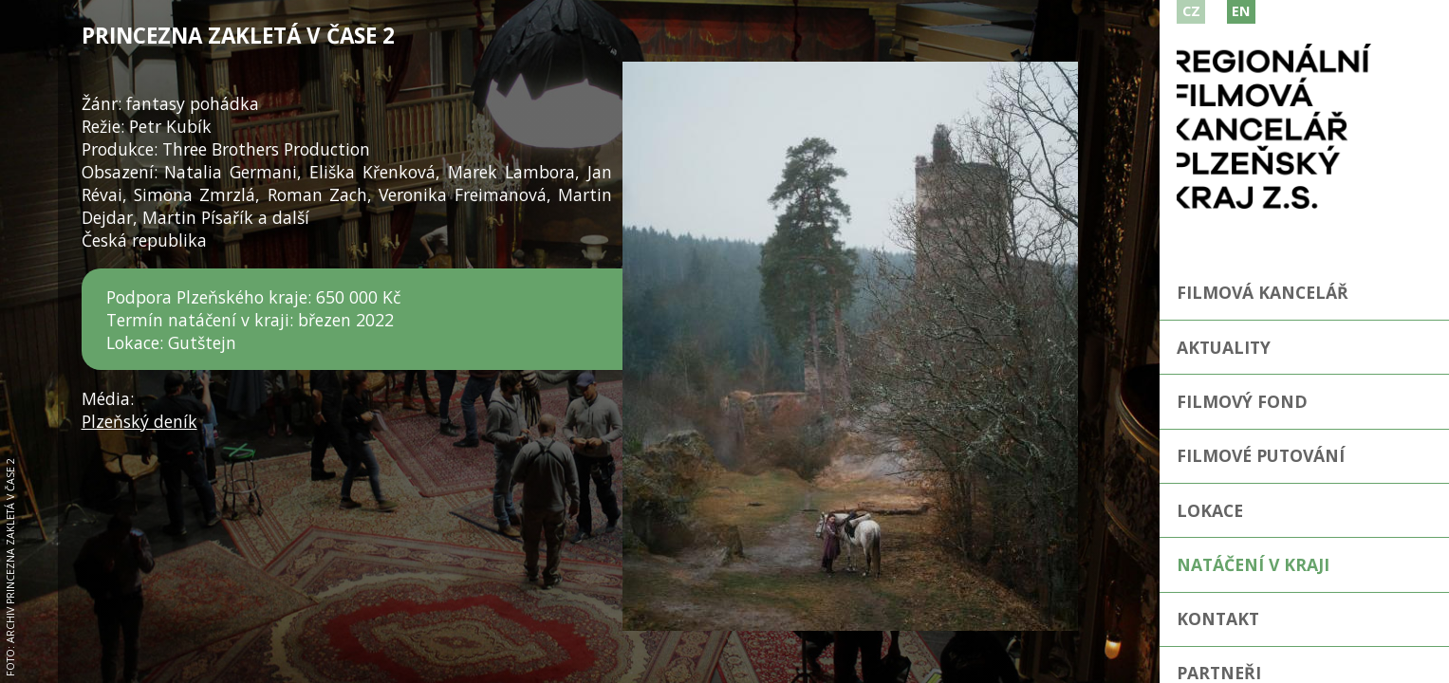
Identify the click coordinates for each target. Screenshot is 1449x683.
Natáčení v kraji (1253, 564)
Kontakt (1218, 618)
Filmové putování (1261, 455)
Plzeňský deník (139, 421)
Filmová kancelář (1262, 292)
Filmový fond (1242, 401)
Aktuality (1224, 347)
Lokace (1210, 510)
